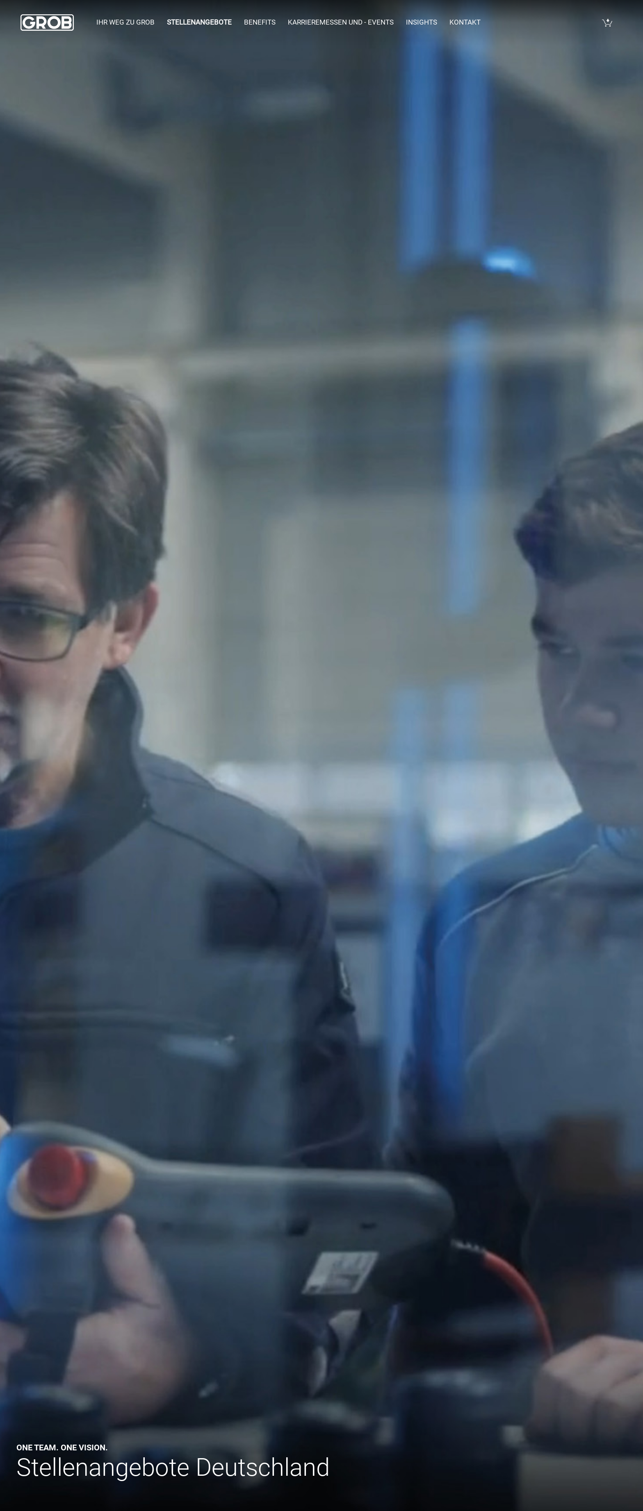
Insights (421, 22)
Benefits (260, 22)
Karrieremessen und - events (341, 22)
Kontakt (465, 22)
